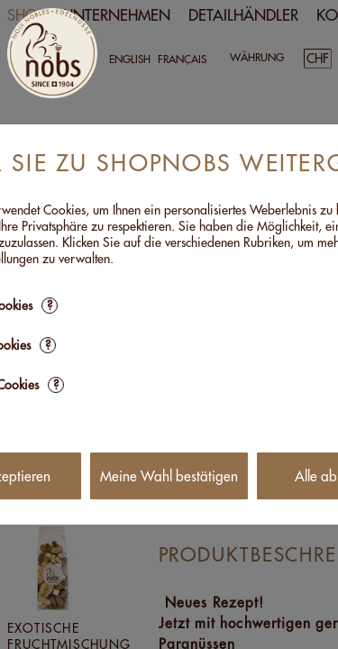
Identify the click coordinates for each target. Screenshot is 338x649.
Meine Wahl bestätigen (169, 476)
